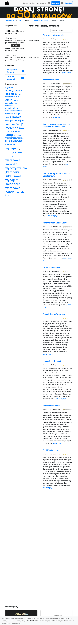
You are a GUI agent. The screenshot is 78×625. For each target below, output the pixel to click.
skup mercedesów (15, 126)
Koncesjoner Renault (52, 361)
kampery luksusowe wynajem (13, 176)
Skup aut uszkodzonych (53, 35)
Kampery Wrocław (51, 80)
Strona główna (10, 20)
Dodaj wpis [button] (55, 3)
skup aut (9, 131)
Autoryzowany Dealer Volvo (55, 223)
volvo (18, 131)
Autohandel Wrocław (52, 406)
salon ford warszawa (13, 186)
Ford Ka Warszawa (51, 450)
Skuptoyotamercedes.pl (53, 267)
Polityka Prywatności (31, 620)
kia (6, 141)
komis (17, 117)
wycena (9, 87)
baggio (10, 135)
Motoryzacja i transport (42, 20)
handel (10, 192)
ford (8, 152)
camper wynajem (12, 146)
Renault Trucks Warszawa (54, 314)
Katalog (20, 20)
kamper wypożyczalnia (16, 166)
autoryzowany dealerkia (14, 92)
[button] (49, 3)
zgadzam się (65, 618)
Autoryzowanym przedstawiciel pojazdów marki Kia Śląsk (56, 125)
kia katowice (15, 140)
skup (9, 100)
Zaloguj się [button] (68, 3)
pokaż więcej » (67, 73)
